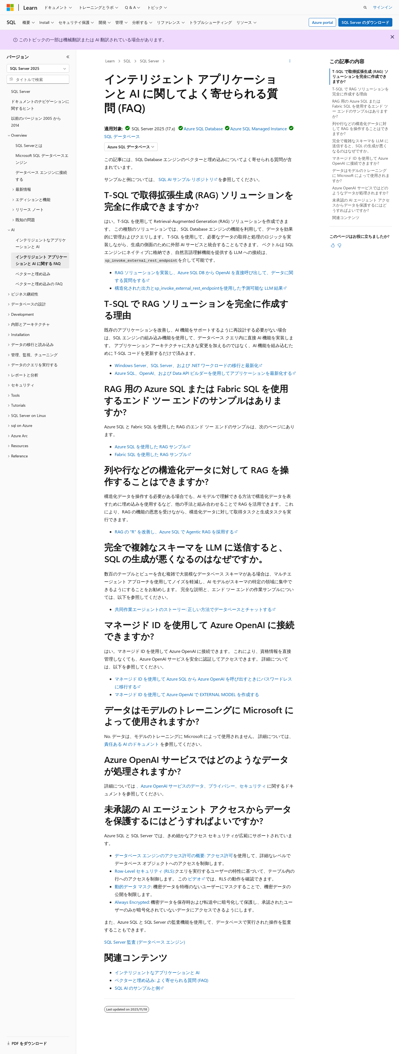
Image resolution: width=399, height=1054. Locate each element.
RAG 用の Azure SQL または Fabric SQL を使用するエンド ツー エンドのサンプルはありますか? (360, 108)
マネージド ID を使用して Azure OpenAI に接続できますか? (360, 161)
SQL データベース (122, 136)
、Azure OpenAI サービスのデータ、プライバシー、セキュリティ (201, 786)
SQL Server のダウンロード (365, 22)
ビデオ (194, 879)
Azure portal (322, 22)
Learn (110, 60)
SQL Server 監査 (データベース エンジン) (144, 942)
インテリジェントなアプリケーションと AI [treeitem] (41, 243)
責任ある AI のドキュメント (131, 744)
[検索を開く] (365, 7)
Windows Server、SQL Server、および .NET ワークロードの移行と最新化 (187, 365)
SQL (127, 60)
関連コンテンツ (345, 217)
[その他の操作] (290, 61)
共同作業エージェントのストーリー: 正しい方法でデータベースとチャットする (193, 609)
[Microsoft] (10, 7)
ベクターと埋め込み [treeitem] (33, 273)
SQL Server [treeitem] (20, 91)
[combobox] (38, 68)
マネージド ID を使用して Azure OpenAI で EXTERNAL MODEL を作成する (187, 694)
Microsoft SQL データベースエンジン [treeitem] (42, 159)
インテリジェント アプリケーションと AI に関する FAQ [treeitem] (41, 260)
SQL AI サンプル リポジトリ (186, 179)
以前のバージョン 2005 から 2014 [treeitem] (36, 122)
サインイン (382, 7)
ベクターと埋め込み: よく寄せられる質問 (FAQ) (161, 980)
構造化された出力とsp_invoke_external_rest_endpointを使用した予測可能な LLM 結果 (199, 288)
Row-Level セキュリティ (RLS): (145, 871)
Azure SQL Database (203, 128)
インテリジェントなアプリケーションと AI (157, 972)
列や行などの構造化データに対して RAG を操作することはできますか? (360, 128)
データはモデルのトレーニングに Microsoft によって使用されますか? (361, 175)
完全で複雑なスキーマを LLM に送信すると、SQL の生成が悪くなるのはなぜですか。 (360, 145)
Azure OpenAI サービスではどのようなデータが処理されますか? (360, 190)
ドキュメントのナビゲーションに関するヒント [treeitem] (40, 105)
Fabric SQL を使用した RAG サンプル (151, 454)
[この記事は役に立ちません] (339, 245)
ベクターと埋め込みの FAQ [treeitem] (39, 283)
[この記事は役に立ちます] (332, 245)
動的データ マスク (133, 886)
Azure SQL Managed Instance (258, 128)
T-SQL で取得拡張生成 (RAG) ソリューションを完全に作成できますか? (360, 76)
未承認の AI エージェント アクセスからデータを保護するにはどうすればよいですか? (361, 205)
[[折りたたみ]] (68, 57)
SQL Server (149, 60)
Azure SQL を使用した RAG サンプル (151, 446)
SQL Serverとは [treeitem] (29, 145)
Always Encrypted (132, 902)
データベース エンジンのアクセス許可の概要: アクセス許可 (174, 855)
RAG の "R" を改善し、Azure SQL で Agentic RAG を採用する (174, 531)
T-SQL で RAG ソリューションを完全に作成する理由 (360, 91)
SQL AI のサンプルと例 (137, 988)
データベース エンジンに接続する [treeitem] (41, 176)
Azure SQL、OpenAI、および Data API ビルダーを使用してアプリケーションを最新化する (203, 373)
